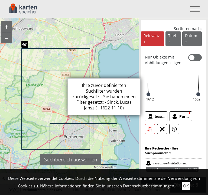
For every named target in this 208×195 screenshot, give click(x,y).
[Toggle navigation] (193, 9)
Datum (191, 35)
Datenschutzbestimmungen (148, 185)
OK (186, 185)
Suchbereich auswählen (70, 159)
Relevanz (152, 35)
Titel (172, 35)
